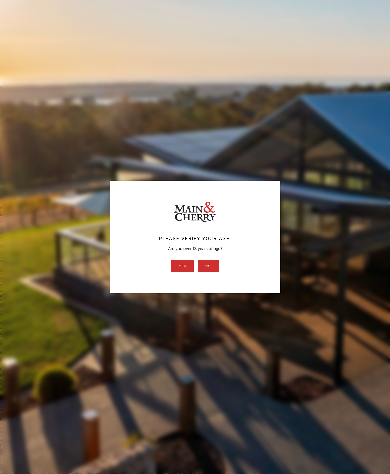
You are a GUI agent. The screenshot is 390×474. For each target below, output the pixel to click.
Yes (182, 266)
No (208, 266)
